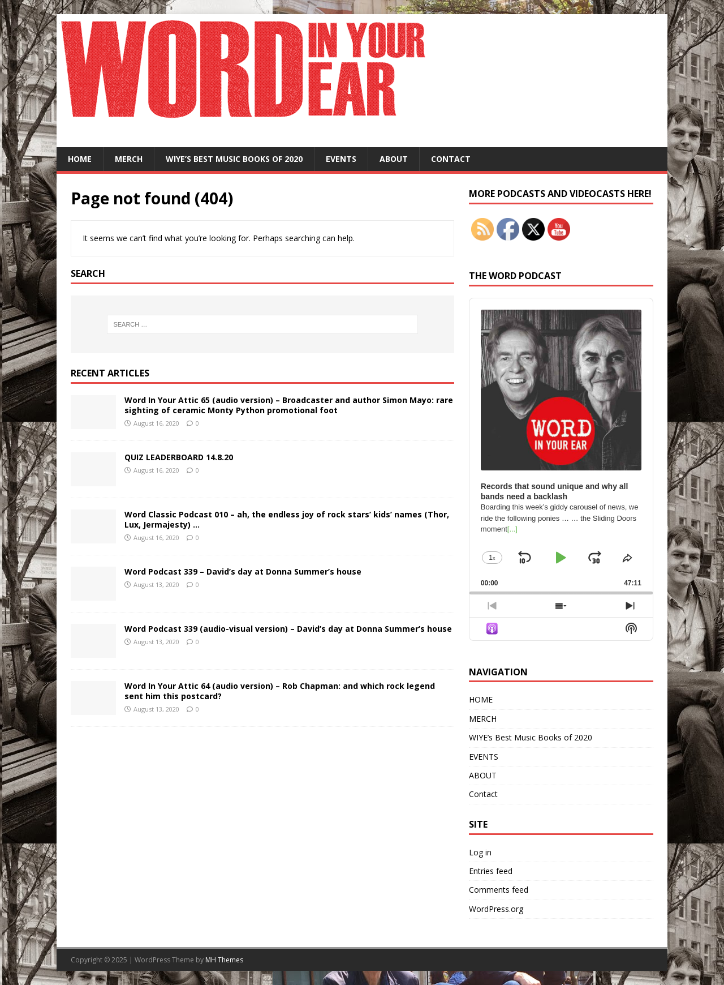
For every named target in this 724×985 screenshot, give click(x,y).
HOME (80, 158)
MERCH (129, 158)
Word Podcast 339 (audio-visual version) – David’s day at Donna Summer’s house (288, 628)
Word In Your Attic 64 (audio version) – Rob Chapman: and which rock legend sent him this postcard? (279, 690)
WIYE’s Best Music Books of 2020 (234, 158)
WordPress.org (496, 908)
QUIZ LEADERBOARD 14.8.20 (178, 457)
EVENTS (341, 158)
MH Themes (224, 960)
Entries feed (490, 871)
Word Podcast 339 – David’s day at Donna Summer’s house (242, 571)
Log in (480, 852)
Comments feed (498, 889)
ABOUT (394, 158)
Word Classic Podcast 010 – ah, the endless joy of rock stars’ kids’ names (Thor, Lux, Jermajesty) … (286, 519)
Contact (451, 158)
